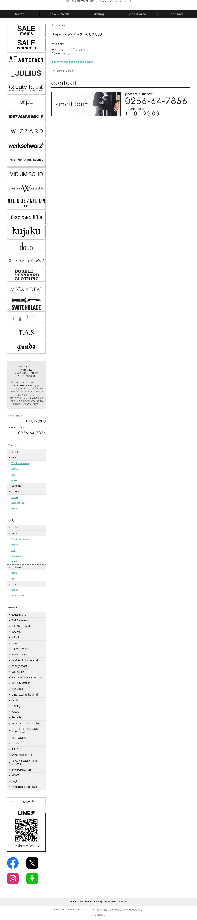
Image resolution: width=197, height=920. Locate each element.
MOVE (15, 775)
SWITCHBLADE (21, 769)
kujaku (15, 711)
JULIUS (16, 631)
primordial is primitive (24, 786)
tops (14, 457)
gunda (15, 743)
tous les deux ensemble (26, 723)
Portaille (16, 717)
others (15, 491)
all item (16, 451)
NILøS (15, 637)
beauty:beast (19, 666)
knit (13, 474)
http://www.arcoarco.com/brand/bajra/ (72, 61)
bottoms (16, 485)
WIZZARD (18, 671)
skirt (13, 578)
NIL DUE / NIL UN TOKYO (27, 677)
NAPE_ (16, 706)
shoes (14, 497)
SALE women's (21, 620)
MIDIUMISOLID (21, 683)
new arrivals (85, 901)
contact (122, 901)
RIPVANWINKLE (22, 648)
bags (14, 508)
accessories (18, 503)
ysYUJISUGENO (22, 755)
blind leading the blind (25, 694)
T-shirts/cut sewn (20, 539)
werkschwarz (19, 654)
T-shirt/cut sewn (20, 463)
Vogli (14, 781)
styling (98, 901)
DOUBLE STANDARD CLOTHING (25, 730)
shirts (14, 469)
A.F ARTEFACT (21, 625)
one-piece (16, 556)
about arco (110, 901)
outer (14, 480)
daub (15, 700)
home (73, 901)
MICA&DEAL (19, 737)
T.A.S (15, 749)
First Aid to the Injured (25, 660)
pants (14, 573)
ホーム (54, 25)
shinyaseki (18, 688)
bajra (15, 643)
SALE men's (19, 614)
